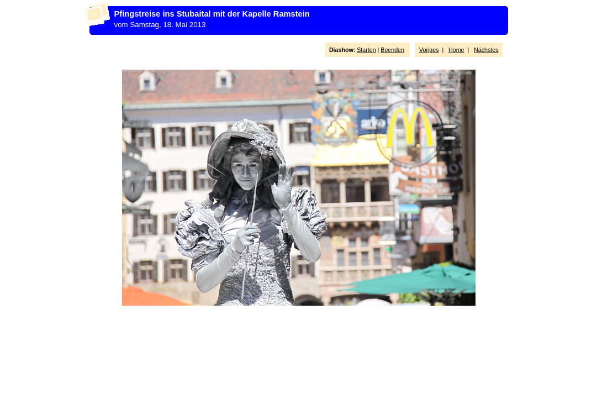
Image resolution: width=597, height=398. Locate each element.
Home (456, 49)
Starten (366, 49)
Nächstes (486, 49)
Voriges (429, 49)
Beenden (392, 49)
